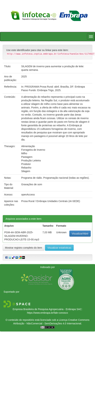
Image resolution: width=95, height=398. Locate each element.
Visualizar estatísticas (59, 247)
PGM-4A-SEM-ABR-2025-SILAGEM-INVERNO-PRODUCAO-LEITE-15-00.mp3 (21, 236)
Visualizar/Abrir (80, 233)
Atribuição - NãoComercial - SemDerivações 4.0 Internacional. (47, 323)
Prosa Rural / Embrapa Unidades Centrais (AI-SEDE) (50, 201)
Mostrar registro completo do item (23, 247)
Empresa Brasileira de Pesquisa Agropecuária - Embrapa (44, 309)
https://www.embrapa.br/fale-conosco (47, 312)
